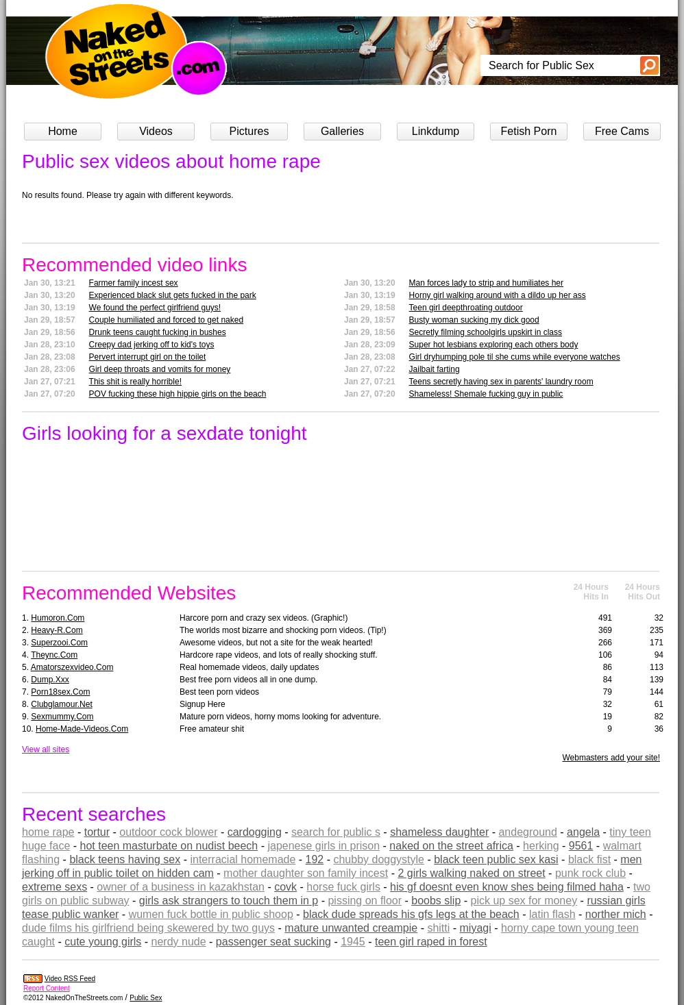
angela (583, 832)
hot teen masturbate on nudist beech (169, 846)
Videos (156, 131)
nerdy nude (178, 941)
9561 (581, 846)
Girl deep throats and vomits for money (160, 369)
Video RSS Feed (70, 978)
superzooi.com (59, 642)
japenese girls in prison (323, 846)
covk (285, 887)
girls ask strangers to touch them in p (228, 900)
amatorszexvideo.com (72, 667)
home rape (48, 832)
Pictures (249, 131)
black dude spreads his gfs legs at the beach (411, 914)
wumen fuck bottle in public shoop (211, 914)
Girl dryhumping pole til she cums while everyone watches (514, 357)
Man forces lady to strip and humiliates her (486, 283)
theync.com (54, 655)
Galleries (342, 131)
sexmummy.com (62, 716)
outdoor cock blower (168, 832)
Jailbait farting (434, 369)
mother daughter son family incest (305, 873)
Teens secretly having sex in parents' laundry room (501, 381)
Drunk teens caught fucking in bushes (157, 332)
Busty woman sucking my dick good (474, 320)
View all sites (45, 749)
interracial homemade (242, 859)
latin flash (552, 914)
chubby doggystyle (378, 859)
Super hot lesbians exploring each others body (493, 344)
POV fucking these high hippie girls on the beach (178, 394)
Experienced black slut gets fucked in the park (172, 295)
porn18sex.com (60, 692)
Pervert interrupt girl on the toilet (147, 357)
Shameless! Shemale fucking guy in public (486, 394)
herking (541, 846)
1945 (353, 941)
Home (62, 131)
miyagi (475, 928)
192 (315, 859)
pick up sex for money (524, 900)
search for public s (335, 832)
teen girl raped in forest (431, 941)
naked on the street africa (451, 846)
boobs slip (436, 900)
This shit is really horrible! (135, 381)
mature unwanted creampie (350, 928)
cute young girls (102, 941)
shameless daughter (439, 832)
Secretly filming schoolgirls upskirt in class (485, 332)
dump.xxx (50, 679)
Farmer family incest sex (133, 283)
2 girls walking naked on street (471, 873)
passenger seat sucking (273, 941)
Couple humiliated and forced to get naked (166, 320)
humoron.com (57, 618)
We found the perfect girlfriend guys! (155, 307)
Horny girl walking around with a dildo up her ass (497, 295)
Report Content (46, 988)
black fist (589, 859)
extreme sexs (54, 887)
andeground (527, 832)
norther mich (615, 914)
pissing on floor (365, 900)
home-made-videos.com (82, 729)
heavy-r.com (56, 630)
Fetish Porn (529, 131)
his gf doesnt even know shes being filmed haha (507, 887)
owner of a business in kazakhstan (181, 887)
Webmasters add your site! (611, 757)
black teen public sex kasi (496, 859)
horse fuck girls (343, 887)
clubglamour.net (61, 704)
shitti (438, 928)
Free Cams (622, 131)
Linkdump (435, 131)
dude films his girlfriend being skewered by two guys (148, 928)
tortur (97, 832)
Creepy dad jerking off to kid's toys (152, 344)
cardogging (255, 832)
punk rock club (590, 873)
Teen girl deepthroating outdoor (466, 307)
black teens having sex (124, 859)
